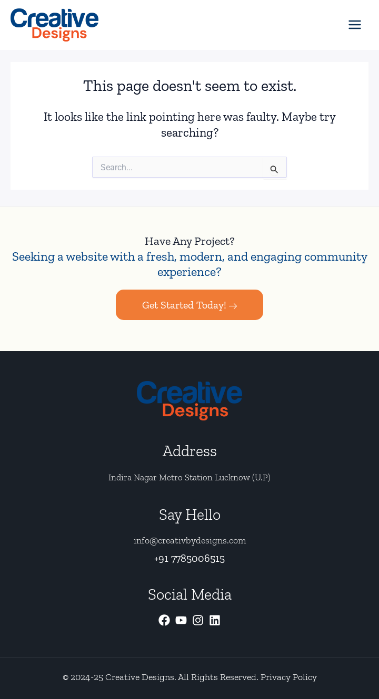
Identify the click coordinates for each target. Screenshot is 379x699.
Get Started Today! (189, 305)
